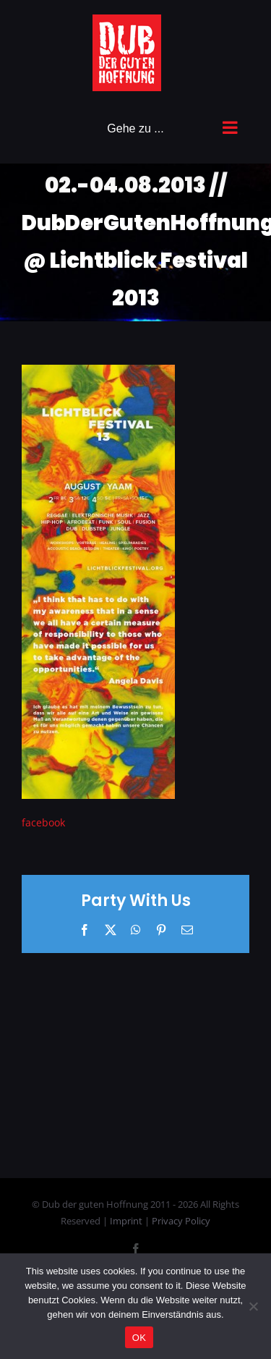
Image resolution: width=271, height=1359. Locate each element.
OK (139, 1337)
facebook (43, 822)
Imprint (127, 1220)
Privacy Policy (181, 1220)
